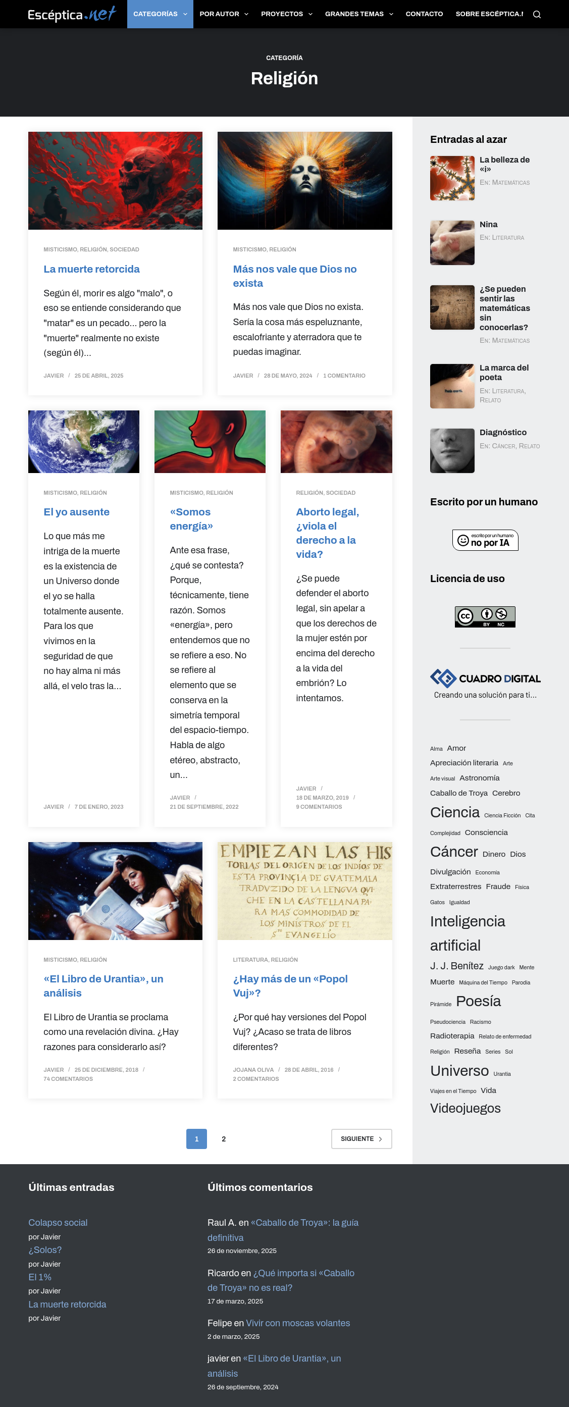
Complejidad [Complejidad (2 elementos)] (445, 833)
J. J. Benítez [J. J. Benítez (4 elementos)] (457, 966)
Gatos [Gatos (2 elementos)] (437, 902)
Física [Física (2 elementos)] (522, 887)
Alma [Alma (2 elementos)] (436, 749)
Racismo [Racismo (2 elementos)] (480, 1022)
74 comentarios (68, 1078)
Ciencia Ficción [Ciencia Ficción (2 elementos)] (502, 815)
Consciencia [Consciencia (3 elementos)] (486, 832)
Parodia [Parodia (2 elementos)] (521, 982)
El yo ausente (77, 511)
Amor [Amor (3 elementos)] (456, 748)
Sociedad (124, 249)
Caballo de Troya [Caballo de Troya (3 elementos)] (459, 793)
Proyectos (289, 14)
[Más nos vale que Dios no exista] (305, 181)
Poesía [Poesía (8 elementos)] (478, 1001)
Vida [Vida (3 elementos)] (488, 1090)
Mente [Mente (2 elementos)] (527, 967)
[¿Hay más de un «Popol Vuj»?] (305, 891)
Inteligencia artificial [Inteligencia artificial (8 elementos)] (467, 933)
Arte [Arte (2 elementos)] (508, 763)
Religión (93, 249)
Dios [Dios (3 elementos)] (518, 854)
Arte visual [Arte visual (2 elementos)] (442, 778)
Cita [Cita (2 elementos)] (530, 815)
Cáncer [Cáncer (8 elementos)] (454, 852)
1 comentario (344, 376)
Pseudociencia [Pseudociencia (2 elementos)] (447, 1022)
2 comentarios (256, 1078)
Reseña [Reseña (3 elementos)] (467, 1051)
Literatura (250, 959)
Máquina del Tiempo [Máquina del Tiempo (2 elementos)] (483, 982)
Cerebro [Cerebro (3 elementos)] (506, 793)
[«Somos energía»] (210, 441)
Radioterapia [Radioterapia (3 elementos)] (452, 1035)
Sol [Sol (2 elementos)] (509, 1052)
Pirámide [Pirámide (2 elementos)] (440, 1004)
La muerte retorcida (92, 269)
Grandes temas (361, 14)
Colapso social (57, 1222)
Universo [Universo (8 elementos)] (459, 1071)
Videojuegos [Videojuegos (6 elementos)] (465, 1108)
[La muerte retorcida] (115, 181)
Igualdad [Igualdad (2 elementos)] (459, 902)
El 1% (39, 1276)
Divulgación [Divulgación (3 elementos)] (450, 871)
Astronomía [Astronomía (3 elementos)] (479, 777)
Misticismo (60, 249)
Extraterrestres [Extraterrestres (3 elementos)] (456, 886)
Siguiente (361, 1137)
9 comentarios (319, 806)
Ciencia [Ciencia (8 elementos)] (455, 812)
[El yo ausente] (83, 441)
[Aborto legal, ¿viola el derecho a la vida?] (336, 441)
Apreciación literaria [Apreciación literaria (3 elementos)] (464, 762)
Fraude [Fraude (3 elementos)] (498, 886)
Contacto (424, 14)
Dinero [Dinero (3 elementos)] (494, 854)
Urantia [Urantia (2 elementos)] (502, 1074)
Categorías (162, 14)
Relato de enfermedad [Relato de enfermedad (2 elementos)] (505, 1036)
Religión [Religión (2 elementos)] (440, 1052)
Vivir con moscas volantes (298, 1323)
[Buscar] (537, 14)
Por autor (226, 14)
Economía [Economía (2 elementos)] (487, 872)
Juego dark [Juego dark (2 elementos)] (501, 967)
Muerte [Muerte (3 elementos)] (442, 981)
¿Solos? (45, 1249)
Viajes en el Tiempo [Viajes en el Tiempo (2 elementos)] (453, 1091)
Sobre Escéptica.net (495, 14)
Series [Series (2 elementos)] (492, 1052)
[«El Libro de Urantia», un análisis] (115, 891)
